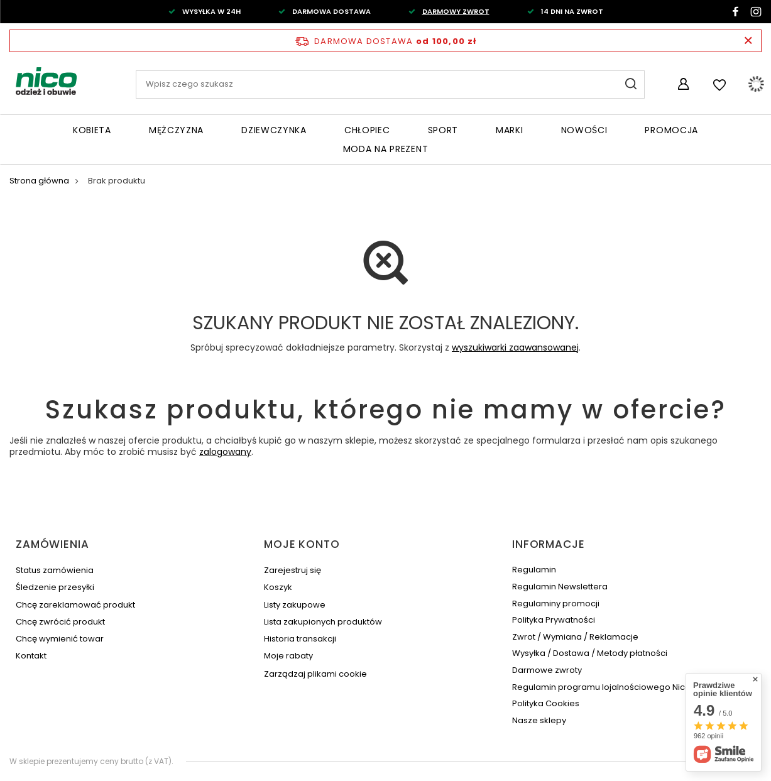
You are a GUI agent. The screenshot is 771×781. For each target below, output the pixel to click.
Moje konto (302, 544)
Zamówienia (52, 544)
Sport (443, 130)
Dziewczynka (274, 130)
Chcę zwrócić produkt (60, 622)
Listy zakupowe (294, 605)
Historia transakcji (300, 639)
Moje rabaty (288, 656)
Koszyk (278, 587)
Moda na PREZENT (386, 149)
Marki (509, 130)
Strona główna (39, 181)
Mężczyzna (176, 130)
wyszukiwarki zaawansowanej (515, 347)
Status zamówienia (55, 570)
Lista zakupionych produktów (323, 622)
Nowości (584, 130)
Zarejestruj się (292, 570)
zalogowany (225, 451)
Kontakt (31, 656)
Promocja (671, 130)
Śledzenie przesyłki (55, 587)
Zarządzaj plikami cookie (315, 674)
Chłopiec (367, 130)
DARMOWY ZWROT (455, 11)
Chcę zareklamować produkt (75, 605)
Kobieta (92, 130)
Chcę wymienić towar (60, 639)
